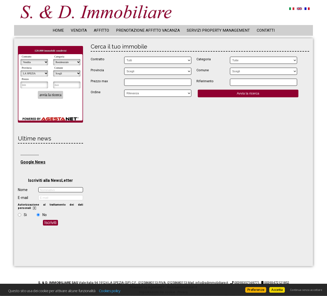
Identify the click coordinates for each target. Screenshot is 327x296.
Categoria (203, 59)
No (44, 215)
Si (25, 215)
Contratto (97, 59)
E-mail (23, 198)
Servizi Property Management (218, 30)
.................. (29, 154)
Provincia (97, 70)
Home (58, 30)
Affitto (101, 30)
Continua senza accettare (306, 290)
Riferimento (205, 81)
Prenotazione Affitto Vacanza (148, 30)
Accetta (277, 289)
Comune (202, 70)
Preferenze (255, 289)
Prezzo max (99, 81)
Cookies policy (109, 290)
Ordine (95, 92)
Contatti (266, 30)
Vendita (79, 30)
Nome (23, 190)
